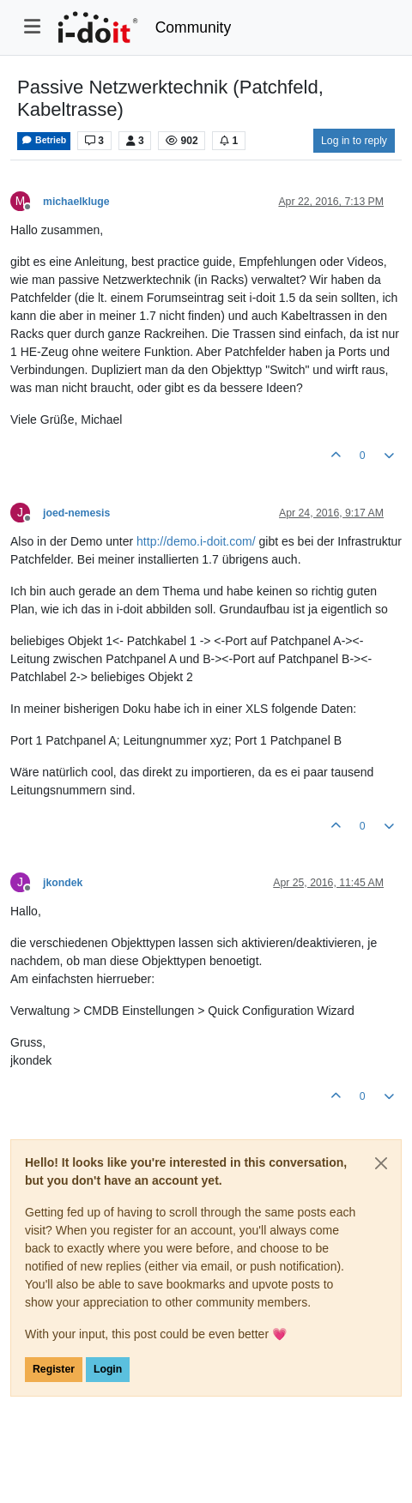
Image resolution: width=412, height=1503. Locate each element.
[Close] (381, 1163)
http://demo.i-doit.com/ (196, 541)
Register (54, 1369)
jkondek (62, 883)
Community (193, 27)
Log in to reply (354, 141)
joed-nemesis (76, 513)
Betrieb (43, 140)
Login (108, 1369)
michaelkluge (76, 202)
